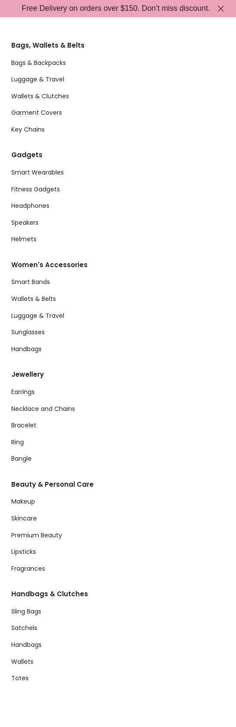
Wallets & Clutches (40, 96)
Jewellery (27, 374)
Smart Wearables (37, 172)
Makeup (23, 501)
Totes (20, 678)
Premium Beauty (36, 535)
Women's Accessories (49, 264)
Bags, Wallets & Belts (48, 45)
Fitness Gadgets (35, 189)
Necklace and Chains (43, 408)
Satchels (24, 628)
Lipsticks (23, 551)
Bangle (21, 458)
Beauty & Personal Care (52, 484)
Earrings (23, 392)
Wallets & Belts (33, 298)
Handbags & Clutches (49, 593)
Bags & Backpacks (38, 62)
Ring (17, 442)
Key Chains (28, 129)
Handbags (26, 349)
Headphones (30, 205)
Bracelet (23, 425)
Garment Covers (36, 112)
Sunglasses (28, 332)
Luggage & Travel (37, 79)
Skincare (24, 518)
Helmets (23, 239)
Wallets (22, 661)
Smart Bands (30, 282)
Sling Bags (26, 611)
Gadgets (27, 154)
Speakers (25, 222)
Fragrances (28, 568)
